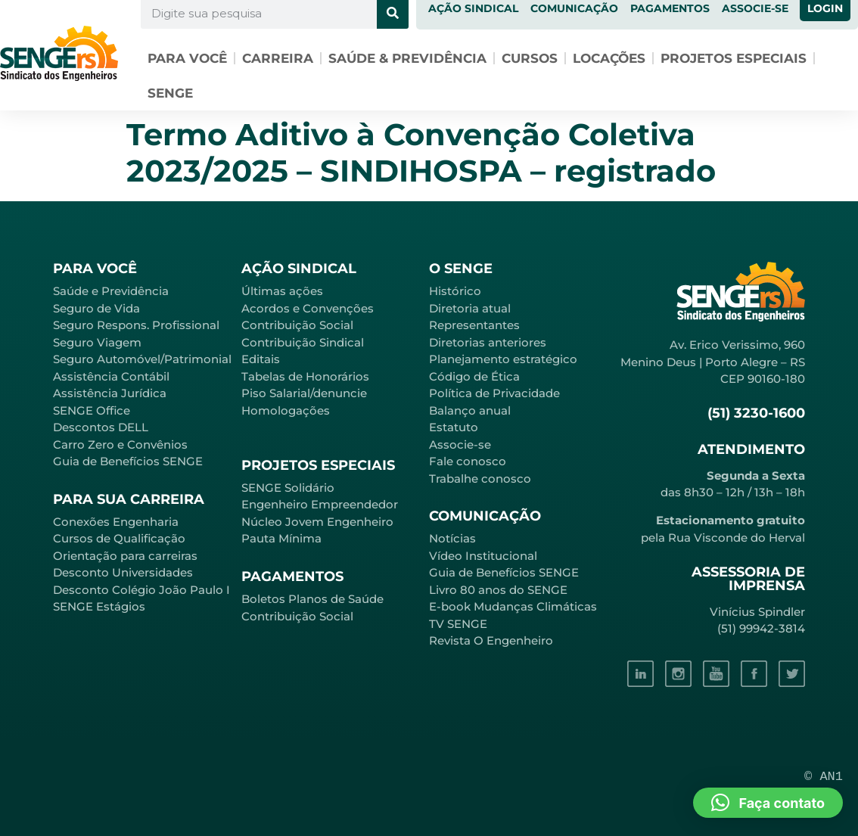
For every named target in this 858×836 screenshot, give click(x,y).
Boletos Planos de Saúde (312, 599)
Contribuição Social (297, 325)
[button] (768, 803)
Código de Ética (474, 376)
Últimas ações (282, 291)
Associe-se (460, 444)
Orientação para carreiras (125, 556)
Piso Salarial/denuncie (304, 393)
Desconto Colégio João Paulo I (141, 590)
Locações (609, 58)
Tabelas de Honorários (305, 376)
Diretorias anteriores (487, 342)
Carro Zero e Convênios (120, 444)
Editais (260, 359)
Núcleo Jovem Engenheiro (317, 521)
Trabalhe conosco (480, 478)
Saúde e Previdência (111, 291)
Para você (187, 58)
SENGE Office (91, 410)
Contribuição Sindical (302, 342)
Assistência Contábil (111, 376)
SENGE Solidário (287, 487)
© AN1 (823, 776)
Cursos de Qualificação (119, 538)
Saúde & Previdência (407, 58)
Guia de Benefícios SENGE (128, 461)
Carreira (277, 58)
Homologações (285, 410)
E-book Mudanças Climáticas (513, 606)
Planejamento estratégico (503, 359)
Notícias (452, 538)
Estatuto (453, 427)
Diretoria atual (470, 308)
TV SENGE (458, 624)
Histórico (455, 291)
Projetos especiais (734, 58)
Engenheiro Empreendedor (319, 504)
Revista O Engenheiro (491, 640)
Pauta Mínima (281, 538)
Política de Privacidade (494, 393)
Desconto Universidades (123, 572)
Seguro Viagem (97, 342)
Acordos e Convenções (307, 308)
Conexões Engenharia (116, 521)
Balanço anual (470, 410)
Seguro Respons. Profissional (136, 325)
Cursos (530, 58)
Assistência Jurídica (109, 393)
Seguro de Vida (96, 308)
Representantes (474, 325)
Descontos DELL (100, 427)
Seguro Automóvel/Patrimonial (142, 359)
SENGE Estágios (99, 606)
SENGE (170, 93)
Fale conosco (467, 461)
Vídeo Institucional (483, 556)
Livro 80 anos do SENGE (498, 590)
